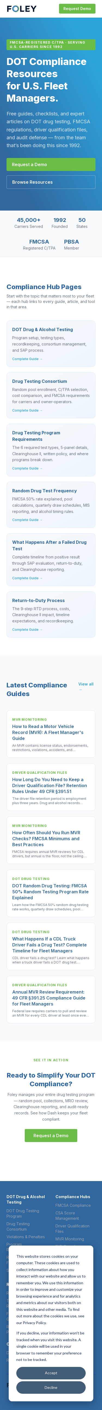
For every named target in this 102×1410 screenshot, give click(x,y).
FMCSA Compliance (73, 1205)
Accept (51, 1372)
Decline (51, 1387)
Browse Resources (32, 182)
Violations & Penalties (26, 1236)
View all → (86, 687)
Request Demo (77, 8)
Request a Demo (29, 164)
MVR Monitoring (69, 1239)
